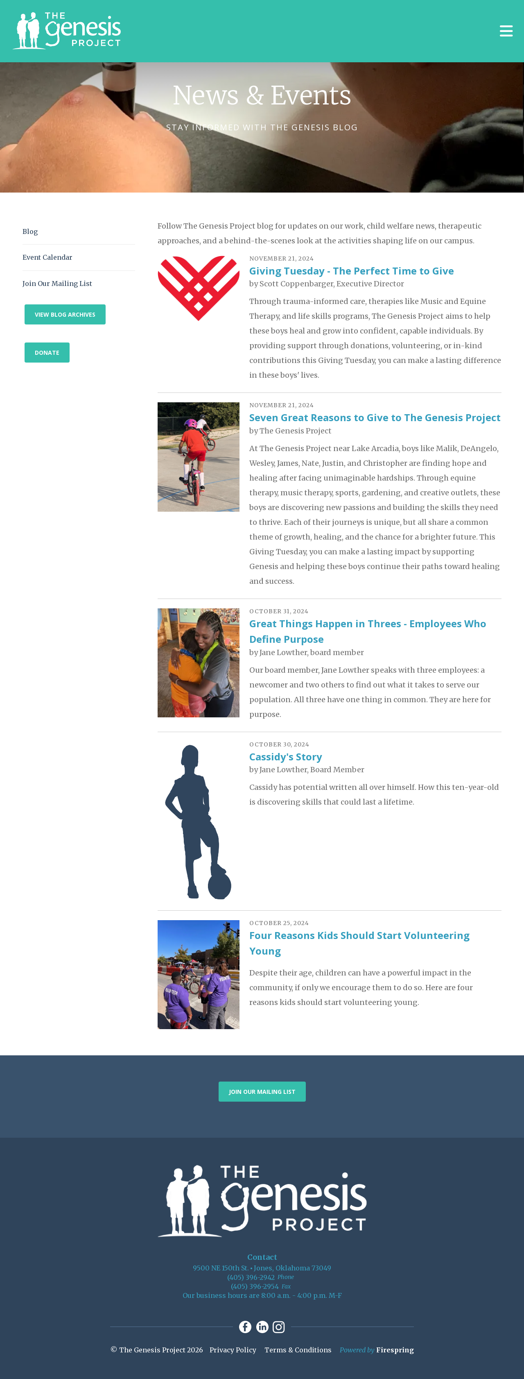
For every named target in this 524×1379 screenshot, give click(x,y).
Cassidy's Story (285, 756)
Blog (30, 231)
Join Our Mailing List (57, 283)
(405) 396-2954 (255, 1286)
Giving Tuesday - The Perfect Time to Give (351, 270)
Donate (47, 352)
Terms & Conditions (298, 1350)
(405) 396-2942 (251, 1277)
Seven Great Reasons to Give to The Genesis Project (375, 417)
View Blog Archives (65, 314)
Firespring (395, 1350)
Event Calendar (47, 257)
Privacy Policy (233, 1350)
